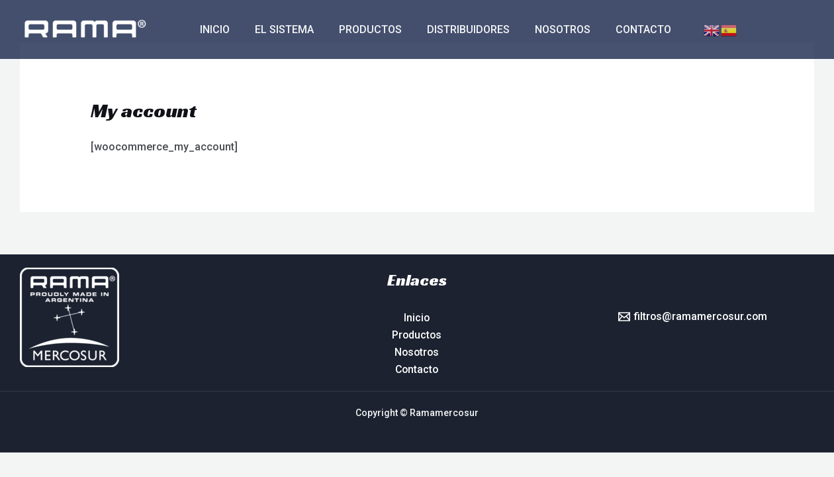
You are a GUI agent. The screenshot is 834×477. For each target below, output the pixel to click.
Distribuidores (454, 29)
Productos (360, 29)
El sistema (278, 29)
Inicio (213, 29)
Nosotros (545, 29)
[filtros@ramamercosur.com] (692, 317)
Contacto (621, 29)
